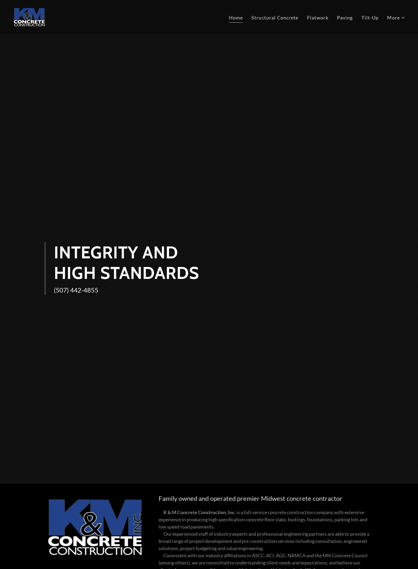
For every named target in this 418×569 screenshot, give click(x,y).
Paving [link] (345, 18)
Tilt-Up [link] (370, 18)
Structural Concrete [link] (275, 18)
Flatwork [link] (317, 18)
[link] (29, 16)
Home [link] (236, 18)
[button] (396, 17)
